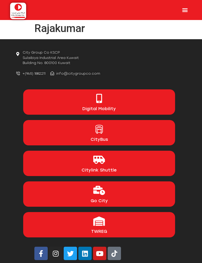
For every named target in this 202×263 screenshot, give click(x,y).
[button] (184, 9)
